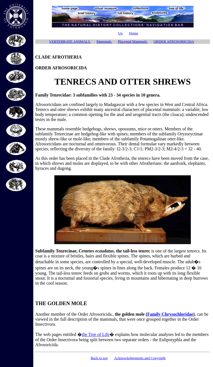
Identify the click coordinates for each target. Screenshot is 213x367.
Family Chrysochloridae (170, 314)
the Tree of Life (96, 334)
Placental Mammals (133, 41)
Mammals (104, 41)
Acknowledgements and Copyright (140, 358)
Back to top (99, 358)
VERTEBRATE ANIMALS (70, 41)
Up (120, 33)
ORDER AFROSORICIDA (173, 41)
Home (133, 33)
